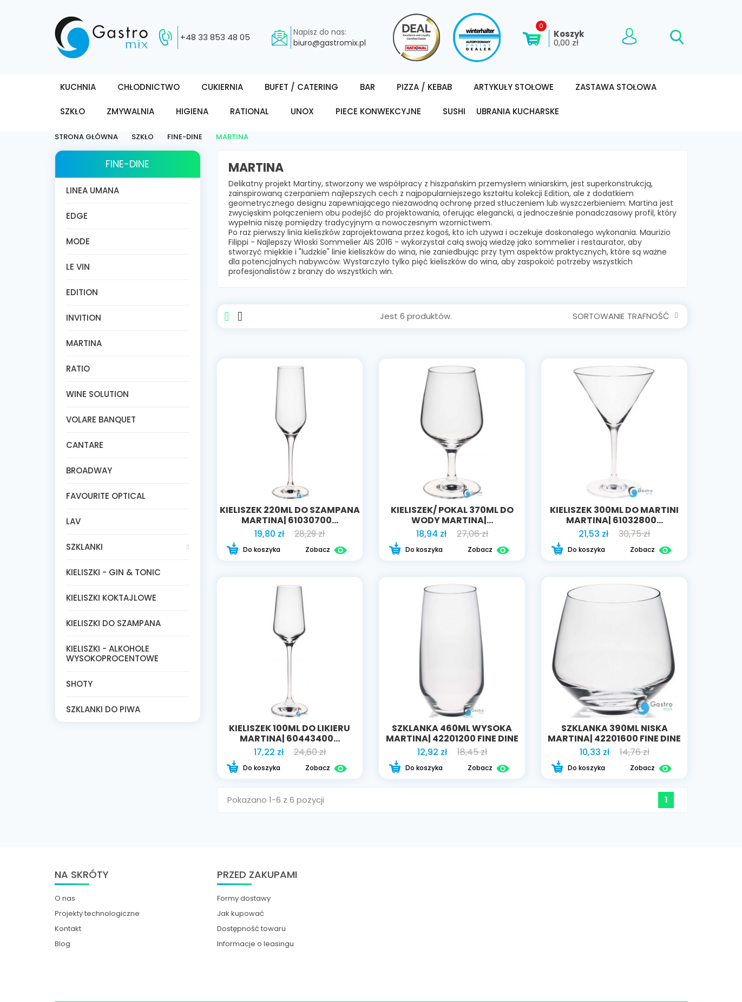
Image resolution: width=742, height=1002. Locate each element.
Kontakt (68, 929)
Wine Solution (97, 394)
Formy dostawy (244, 898)
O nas (65, 898)
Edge (77, 216)
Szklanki (84, 546)
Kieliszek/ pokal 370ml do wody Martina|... (452, 515)
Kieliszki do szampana (113, 623)
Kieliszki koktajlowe (111, 597)
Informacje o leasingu (255, 944)
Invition (83, 317)
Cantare (84, 445)
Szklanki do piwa (103, 709)
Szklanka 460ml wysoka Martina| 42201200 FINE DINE (452, 733)
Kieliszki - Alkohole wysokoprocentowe (112, 653)
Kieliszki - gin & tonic (113, 572)
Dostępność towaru (251, 929)
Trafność (652, 316)
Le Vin (78, 266)
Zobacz (326, 550)
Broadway (89, 470)
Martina (84, 343)
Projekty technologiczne (97, 914)
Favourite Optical (106, 496)
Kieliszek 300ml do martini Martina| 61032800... (614, 515)
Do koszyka (253, 550)
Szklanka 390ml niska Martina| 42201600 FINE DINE (614, 733)
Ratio (78, 368)
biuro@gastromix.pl (329, 42)
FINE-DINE (127, 164)
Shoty (79, 683)
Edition (82, 292)
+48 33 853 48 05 (215, 37)
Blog (62, 944)
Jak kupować (240, 914)
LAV (73, 521)
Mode (78, 241)
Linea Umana (92, 190)
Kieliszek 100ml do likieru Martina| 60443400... (289, 733)
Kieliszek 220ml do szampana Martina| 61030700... (290, 515)
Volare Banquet (101, 419)
